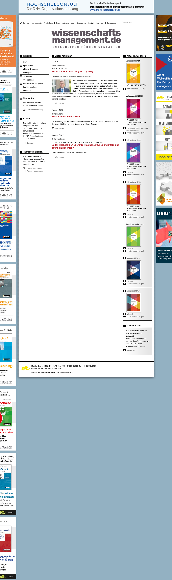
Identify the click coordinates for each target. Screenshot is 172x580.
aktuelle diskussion (30, 69)
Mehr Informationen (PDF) (137, 89)
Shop (58, 23)
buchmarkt (27, 91)
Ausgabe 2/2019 (133, 258)
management (28, 73)
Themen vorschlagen (35, 171)
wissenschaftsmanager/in (33, 84)
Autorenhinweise (68, 23)
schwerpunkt (28, 76)
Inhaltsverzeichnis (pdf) (135, 217)
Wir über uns (24, 23)
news (25, 62)
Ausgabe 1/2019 (133, 291)
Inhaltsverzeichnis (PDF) (136, 133)
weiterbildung (28, 80)
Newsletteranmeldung (35, 110)
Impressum (100, 23)
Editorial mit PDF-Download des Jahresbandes (137, 129)
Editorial (130, 172)
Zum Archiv (31, 143)
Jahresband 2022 (134, 140)
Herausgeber (81, 23)
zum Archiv (131, 350)
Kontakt (91, 23)
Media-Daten (48, 23)
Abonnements (37, 23)
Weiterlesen (59, 103)
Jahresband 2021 (134, 182)
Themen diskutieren (34, 169)
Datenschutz (111, 23)
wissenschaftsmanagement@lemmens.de (46, 368)
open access (28, 66)
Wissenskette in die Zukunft (66, 116)
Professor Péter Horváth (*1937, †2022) (72, 71)
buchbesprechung (30, 87)
